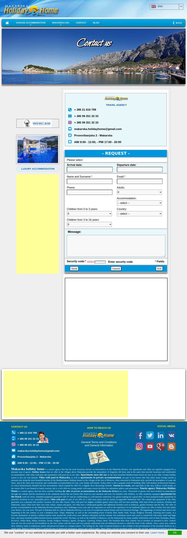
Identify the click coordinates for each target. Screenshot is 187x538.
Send (74, 268)
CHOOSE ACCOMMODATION (30, 24)
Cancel (116, 268)
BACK (178, 23)
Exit (159, 268)
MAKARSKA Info (60, 24)
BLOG (96, 22)
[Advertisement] (37, 224)
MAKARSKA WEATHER (37, 102)
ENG (157, 6)
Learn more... (158, 532)
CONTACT (81, 22)
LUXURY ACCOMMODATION (38, 168)
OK (175, 532)
